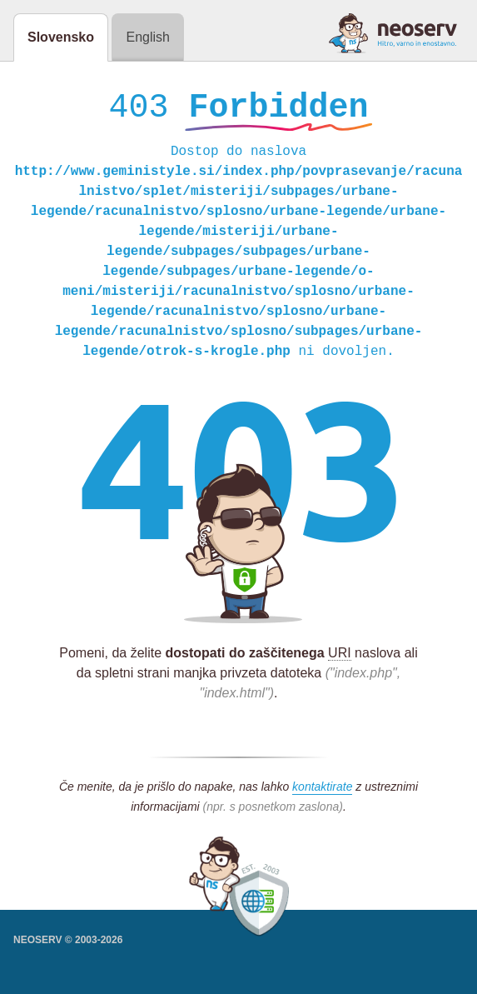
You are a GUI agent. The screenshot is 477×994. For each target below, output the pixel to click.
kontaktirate (322, 790)
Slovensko (60, 37)
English (147, 37)
